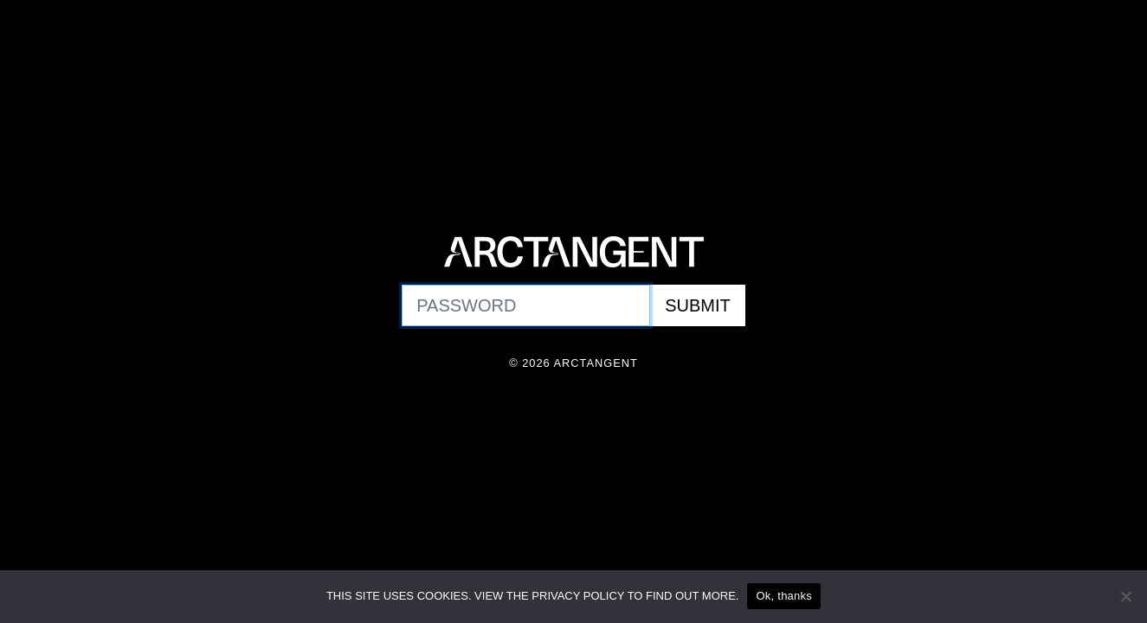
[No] (1125, 596)
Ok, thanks (784, 595)
